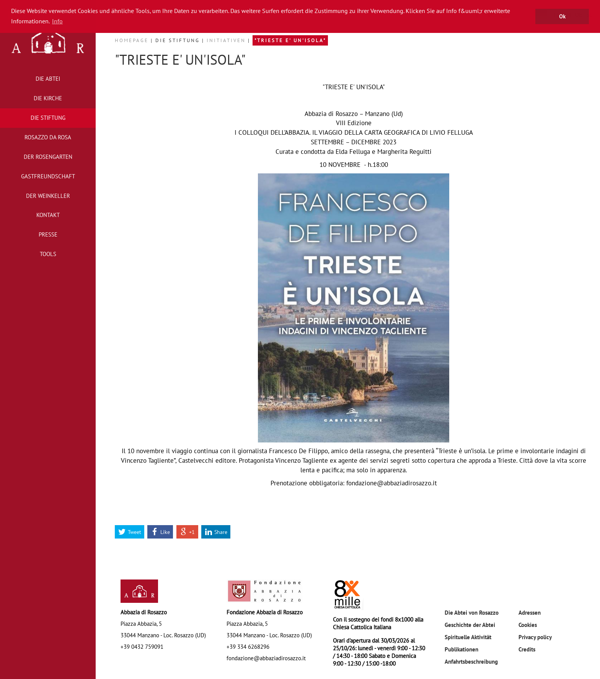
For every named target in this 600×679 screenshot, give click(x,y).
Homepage (133, 40)
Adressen (529, 612)
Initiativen (227, 40)
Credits (526, 649)
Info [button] (57, 21)
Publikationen (461, 649)
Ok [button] (562, 16)
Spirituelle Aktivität (468, 637)
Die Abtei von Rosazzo (472, 612)
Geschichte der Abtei (470, 624)
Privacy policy (535, 637)
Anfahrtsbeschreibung (471, 661)
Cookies (527, 624)
